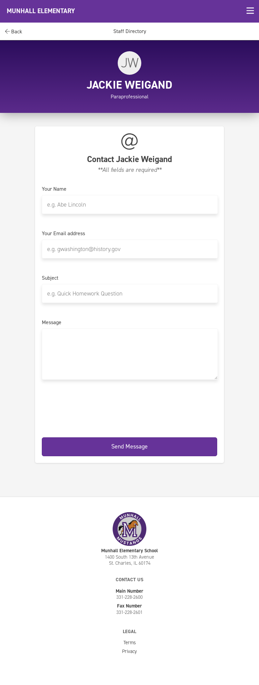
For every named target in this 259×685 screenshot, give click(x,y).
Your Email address (63, 233)
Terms (129, 642)
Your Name (54, 189)
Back (13, 31)
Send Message (129, 446)
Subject (50, 278)
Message (51, 322)
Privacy (129, 651)
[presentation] (129, 407)
